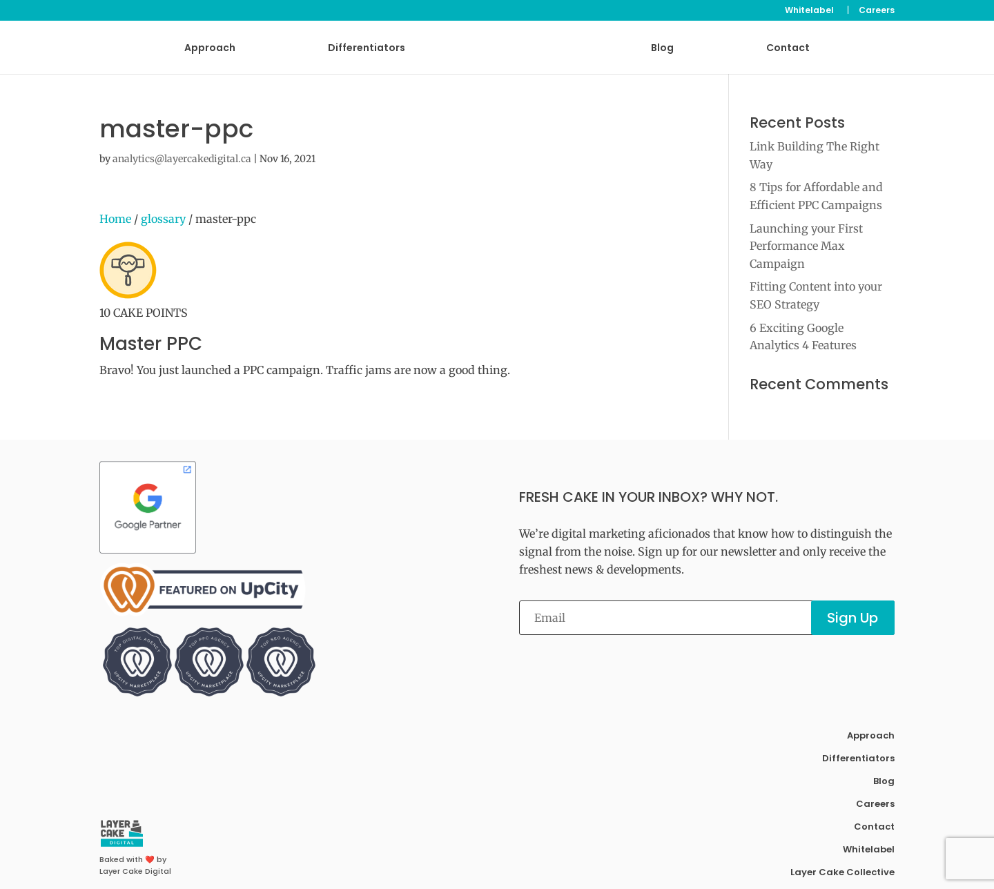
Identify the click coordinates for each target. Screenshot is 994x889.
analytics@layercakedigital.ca (182, 159)
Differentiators (366, 49)
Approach (209, 49)
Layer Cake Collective (842, 872)
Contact (788, 49)
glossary (163, 219)
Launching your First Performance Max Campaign (806, 246)
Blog (662, 49)
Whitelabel (809, 11)
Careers (877, 11)
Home (115, 219)
